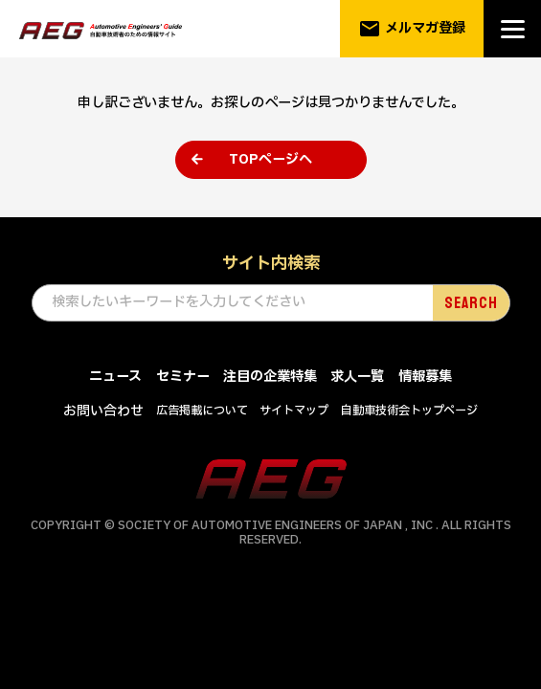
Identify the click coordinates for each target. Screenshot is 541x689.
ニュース (115, 377)
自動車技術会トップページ (409, 411)
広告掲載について (202, 411)
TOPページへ (270, 159)
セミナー (183, 377)
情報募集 (425, 377)
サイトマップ (293, 411)
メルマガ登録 (412, 28)
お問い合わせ (103, 412)
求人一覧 (357, 377)
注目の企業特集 (270, 377)
